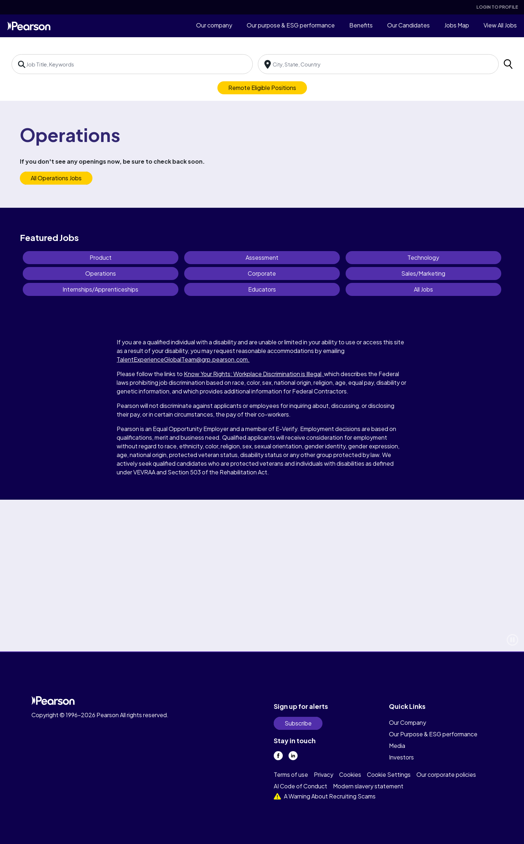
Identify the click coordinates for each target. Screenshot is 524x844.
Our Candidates (408, 25)
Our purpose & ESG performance (291, 25)
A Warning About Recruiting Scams (325, 796)
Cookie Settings (389, 774)
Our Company (407, 722)
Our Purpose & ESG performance (433, 734)
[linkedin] (293, 755)
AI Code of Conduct (300, 786)
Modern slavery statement (368, 786)
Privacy (323, 774)
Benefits (361, 25)
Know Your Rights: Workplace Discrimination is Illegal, (254, 374)
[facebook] (278, 755)
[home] (29, 25)
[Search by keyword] (132, 64)
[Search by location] (378, 64)
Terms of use (291, 774)
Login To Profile (497, 7)
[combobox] (132, 64)
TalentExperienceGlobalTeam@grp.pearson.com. (183, 359)
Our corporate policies (446, 774)
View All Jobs (500, 25)
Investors (401, 757)
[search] (508, 64)
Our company (214, 25)
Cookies (350, 774)
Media (397, 745)
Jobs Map (456, 25)
